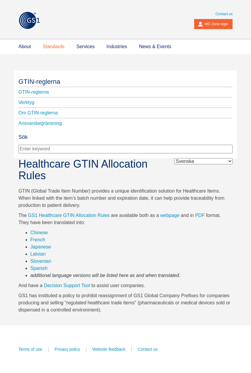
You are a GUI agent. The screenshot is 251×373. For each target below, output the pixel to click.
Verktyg (26, 102)
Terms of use (30, 349)
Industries (116, 46)
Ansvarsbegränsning (40, 123)
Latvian (38, 253)
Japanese (40, 246)
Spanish (39, 268)
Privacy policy (67, 349)
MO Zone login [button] (213, 24)
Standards (54, 46)
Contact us (224, 14)
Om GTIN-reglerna (38, 112)
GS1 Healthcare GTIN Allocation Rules (69, 215)
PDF (200, 215)
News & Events (155, 46)
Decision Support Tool (67, 285)
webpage (170, 215)
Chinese (39, 232)
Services (85, 46)
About (24, 46)
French (37, 239)
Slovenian (40, 261)
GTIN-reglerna (39, 81)
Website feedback (109, 349)
